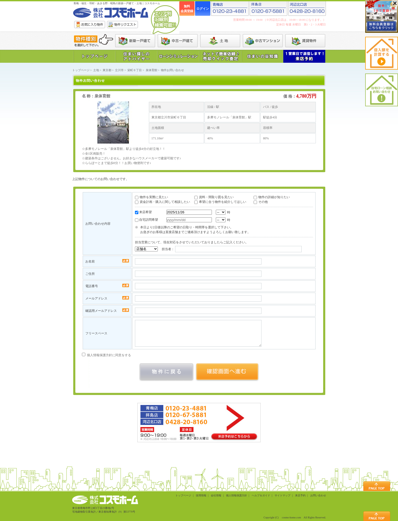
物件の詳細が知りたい (274, 197)
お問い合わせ (318, 495)
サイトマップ (282, 495)
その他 (263, 202)
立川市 (119, 70)
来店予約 (300, 495)
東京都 (107, 70)
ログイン (202, 8)
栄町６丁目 (134, 70)
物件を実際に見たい (154, 197)
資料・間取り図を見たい (216, 197)
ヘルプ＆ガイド (261, 495)
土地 (96, 70)
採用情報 (201, 495)
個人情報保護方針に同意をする (106, 355)
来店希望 (145, 212)
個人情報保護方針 (236, 495)
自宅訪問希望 (148, 220)
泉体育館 (151, 70)
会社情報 (216, 495)
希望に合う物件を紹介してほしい (222, 202)
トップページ (81, 70)
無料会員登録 (187, 8)
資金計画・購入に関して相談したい (165, 202)
